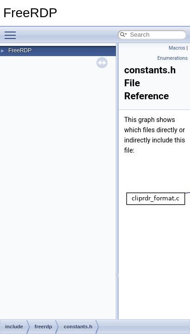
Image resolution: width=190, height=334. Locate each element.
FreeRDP (20, 50)
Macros (177, 48)
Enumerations (172, 58)
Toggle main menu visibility (12, 31)
